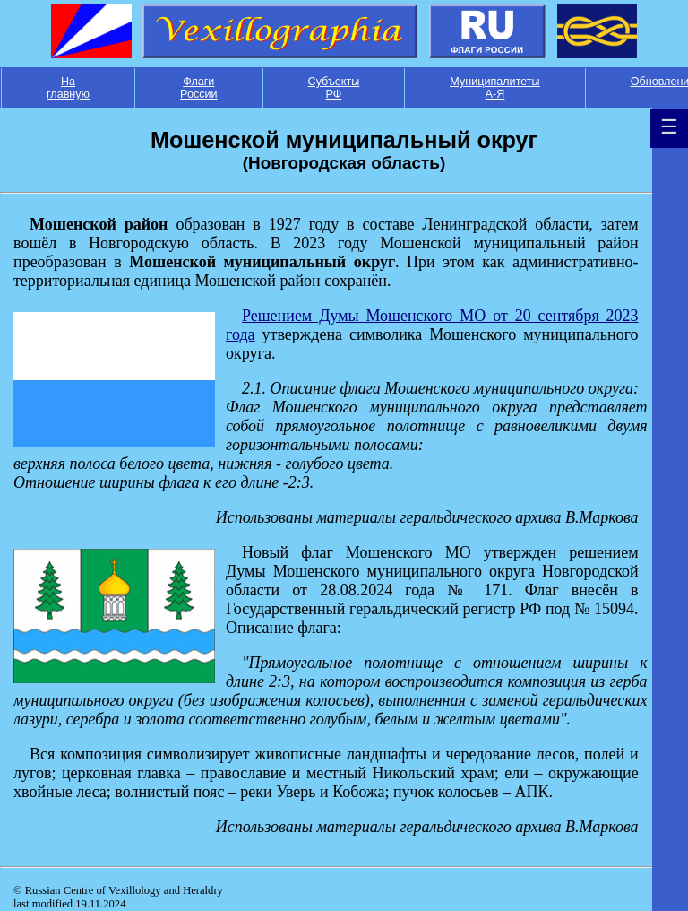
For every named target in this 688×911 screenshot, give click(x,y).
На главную (68, 87)
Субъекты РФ (334, 87)
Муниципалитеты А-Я (494, 87)
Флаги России (199, 87)
